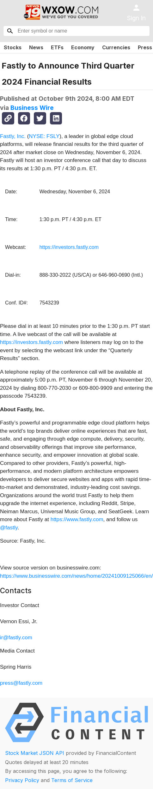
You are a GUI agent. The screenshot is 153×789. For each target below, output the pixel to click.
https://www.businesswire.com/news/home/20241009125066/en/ (76, 576)
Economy (83, 47)
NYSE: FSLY (44, 136)
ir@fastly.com (16, 638)
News (36, 47)
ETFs (57, 47)
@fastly (9, 528)
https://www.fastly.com (77, 519)
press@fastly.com (21, 683)
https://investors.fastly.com (69, 247)
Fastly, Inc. (13, 136)
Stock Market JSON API (34, 753)
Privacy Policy (22, 780)
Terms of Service (72, 780)
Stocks (12, 47)
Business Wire (32, 107)
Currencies (116, 47)
